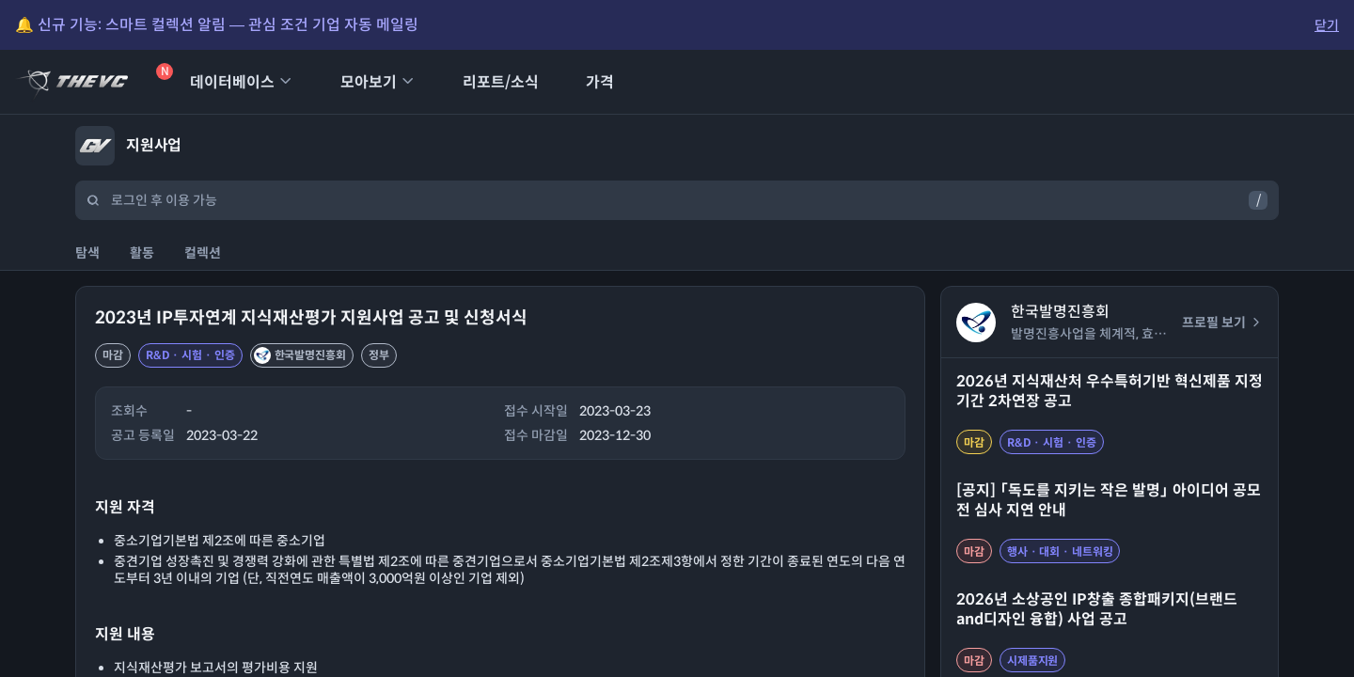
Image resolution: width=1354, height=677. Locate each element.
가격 (587, 82)
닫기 (1327, 25)
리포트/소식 (488, 82)
